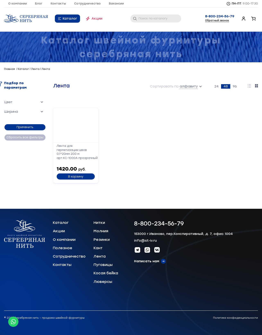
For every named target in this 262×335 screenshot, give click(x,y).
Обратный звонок (217, 20)
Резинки (102, 239)
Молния (101, 231)
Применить (24, 127)
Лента (100, 256)
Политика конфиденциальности (235, 317)
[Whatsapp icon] (13, 322)
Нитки (99, 222)
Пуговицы (103, 264)
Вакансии (116, 3)
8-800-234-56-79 (219, 16)
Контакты (58, 3)
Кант (98, 248)
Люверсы (103, 281)
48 (226, 86)
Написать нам (146, 261)
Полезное (62, 248)
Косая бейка (106, 273)
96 (235, 86)
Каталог (70, 18)
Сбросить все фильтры (24, 137)
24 (216, 86)
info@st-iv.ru (145, 240)
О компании (17, 3)
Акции (96, 18)
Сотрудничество (87, 3)
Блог (38, 3)
